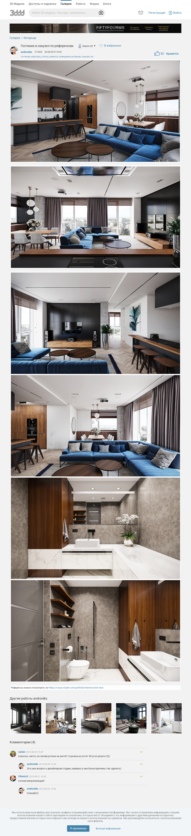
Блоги (107, 4)
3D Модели (17, 4)
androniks (26, 52)
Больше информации (108, 828)
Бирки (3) (89, 46)
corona (44, 56)
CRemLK (23, 776)
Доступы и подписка (42, 4)
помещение (64, 56)
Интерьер (30, 38)
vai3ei (22, 751)
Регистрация (156, 12)
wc (92, 56)
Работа (80, 4)
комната (53, 56)
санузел (86, 56)
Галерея (66, 4)
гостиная (25, 56)
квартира (36, 56)
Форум (94, 4)
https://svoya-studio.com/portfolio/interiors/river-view (76, 687)
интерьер (76, 56)
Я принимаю (78, 828)
